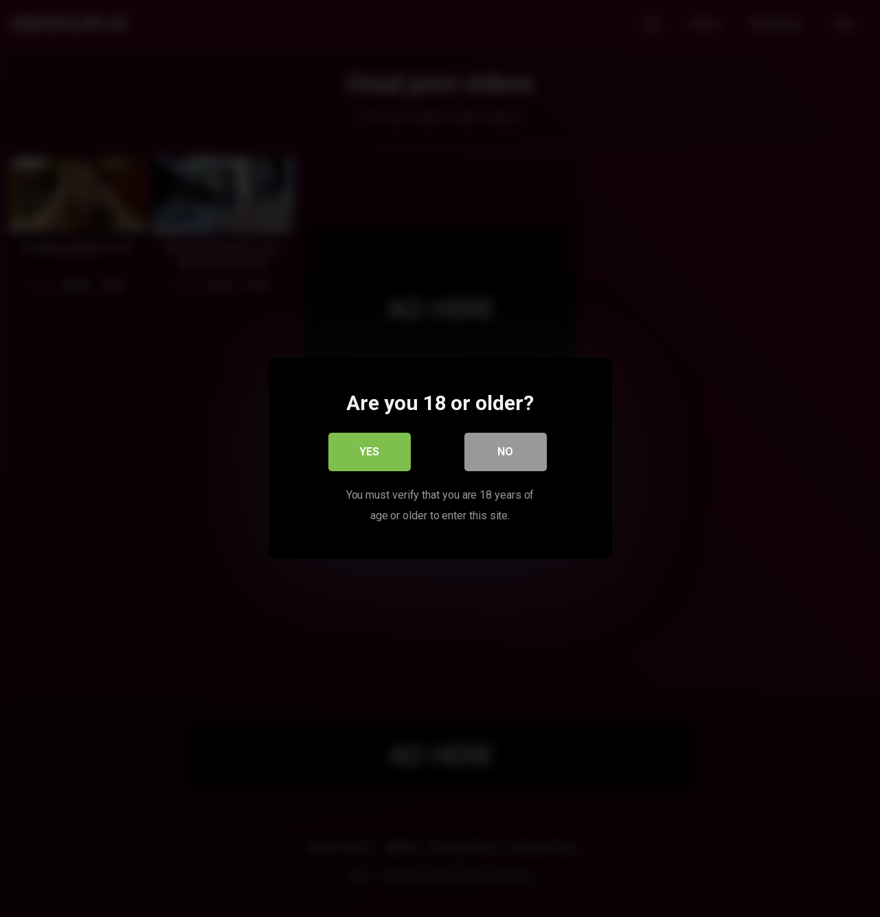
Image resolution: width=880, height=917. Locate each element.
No (505, 451)
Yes (369, 451)
